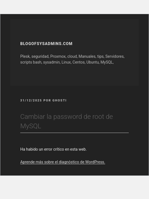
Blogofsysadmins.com (46, 43)
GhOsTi (59, 100)
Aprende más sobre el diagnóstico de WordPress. (62, 162)
